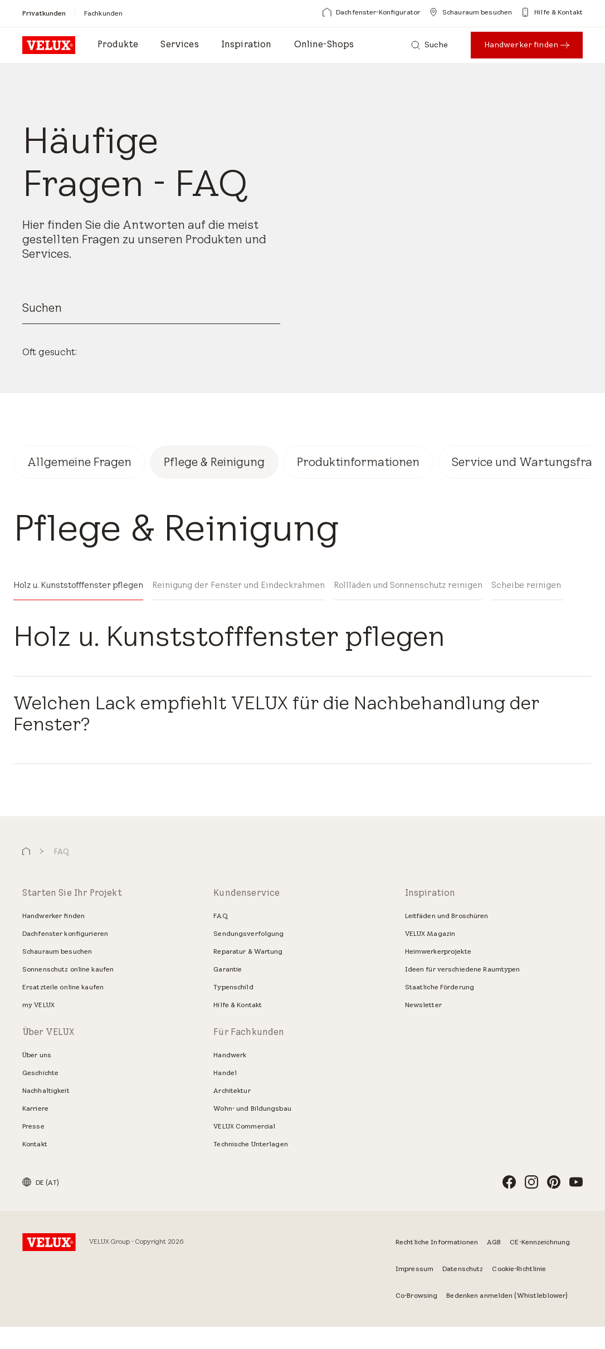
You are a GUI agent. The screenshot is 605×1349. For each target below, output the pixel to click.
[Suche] (429, 45)
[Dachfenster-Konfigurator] (371, 12)
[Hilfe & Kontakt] (552, 12)
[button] (26, 874)
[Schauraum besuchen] (470, 12)
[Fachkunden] (103, 13)
